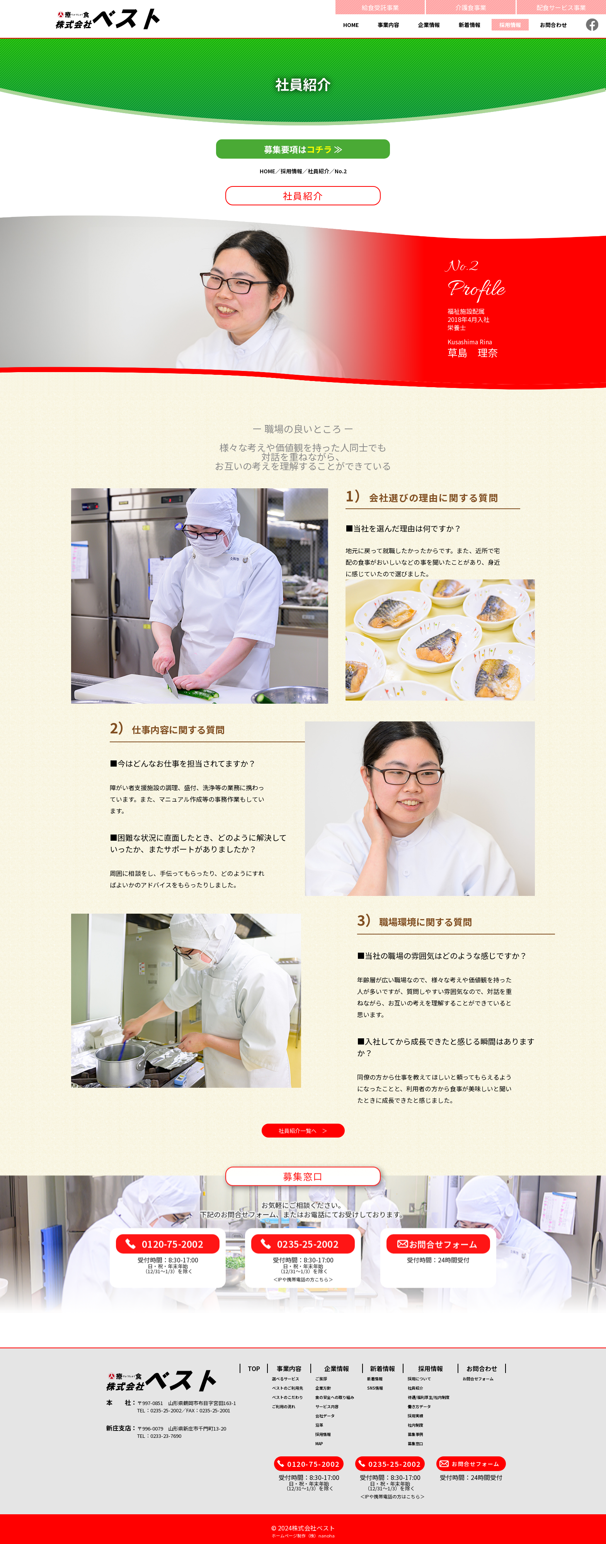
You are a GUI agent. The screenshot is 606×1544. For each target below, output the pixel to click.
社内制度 (415, 1425)
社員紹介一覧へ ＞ (303, 1130)
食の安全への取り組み (334, 1397)
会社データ (325, 1416)
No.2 (341, 171)
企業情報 (429, 25)
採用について (419, 1378)
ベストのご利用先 (287, 1388)
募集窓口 (415, 1443)
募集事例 (415, 1434)
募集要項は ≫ (303, 149)
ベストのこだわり (287, 1397)
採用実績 (415, 1416)
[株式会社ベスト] (184, 1381)
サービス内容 (327, 1406)
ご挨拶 (321, 1378)
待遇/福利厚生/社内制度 (428, 1397)
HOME (351, 25)
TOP (254, 1368)
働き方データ (419, 1406)
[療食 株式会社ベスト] (108, 18)
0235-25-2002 (308, 1254)
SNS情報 (375, 1388)
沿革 (319, 1425)
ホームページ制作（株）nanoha (303, 1536)
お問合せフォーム (443, 1254)
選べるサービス (285, 1378)
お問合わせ (553, 25)
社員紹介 (318, 171)
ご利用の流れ (283, 1406)
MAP (319, 1443)
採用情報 (510, 25)
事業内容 (388, 25)
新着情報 (469, 25)
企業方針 (323, 1388)
